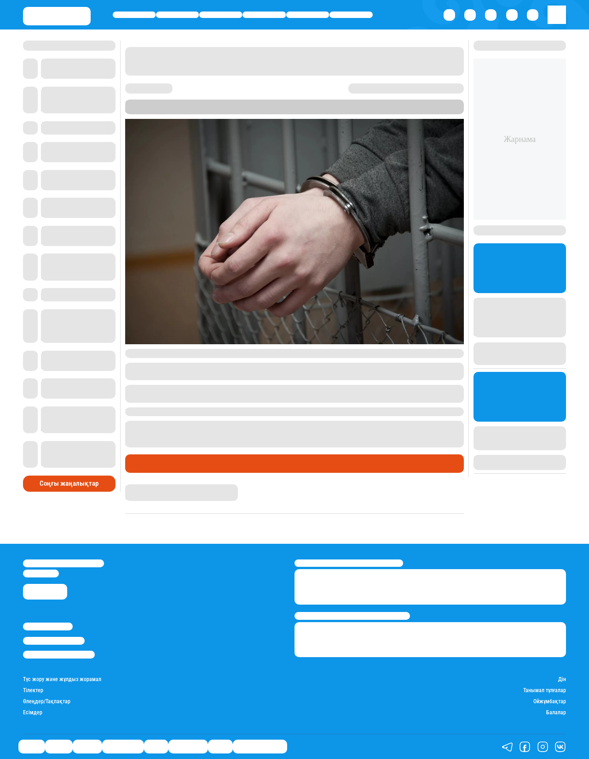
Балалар (556, 713)
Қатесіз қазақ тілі (260, 746)
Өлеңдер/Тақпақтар (46, 702)
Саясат (134, 15)
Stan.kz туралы (48, 626)
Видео (220, 746)
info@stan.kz (41, 573)
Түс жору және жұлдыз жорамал (62, 680)
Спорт (307, 15)
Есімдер (32, 713)
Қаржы (177, 15)
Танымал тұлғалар (544, 691)
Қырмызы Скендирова (156, 488)
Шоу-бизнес (351, 15)
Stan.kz (267, 110)
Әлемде (220, 15)
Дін (562, 680)
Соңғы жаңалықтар (69, 483)
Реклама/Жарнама (54, 641)
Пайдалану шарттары (59, 655)
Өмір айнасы (264, 15)
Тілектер (33, 691)
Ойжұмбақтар (549, 702)
